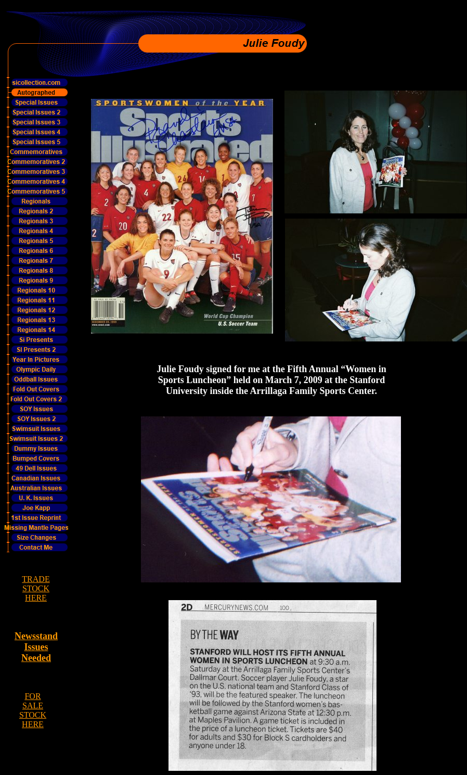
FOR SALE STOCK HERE (32, 710)
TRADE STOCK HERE (35, 588)
